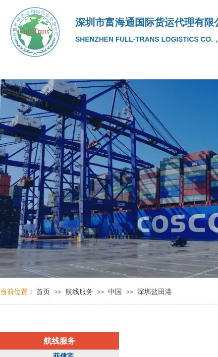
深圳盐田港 (154, 292)
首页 (43, 292)
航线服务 (79, 292)
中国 (115, 292)
